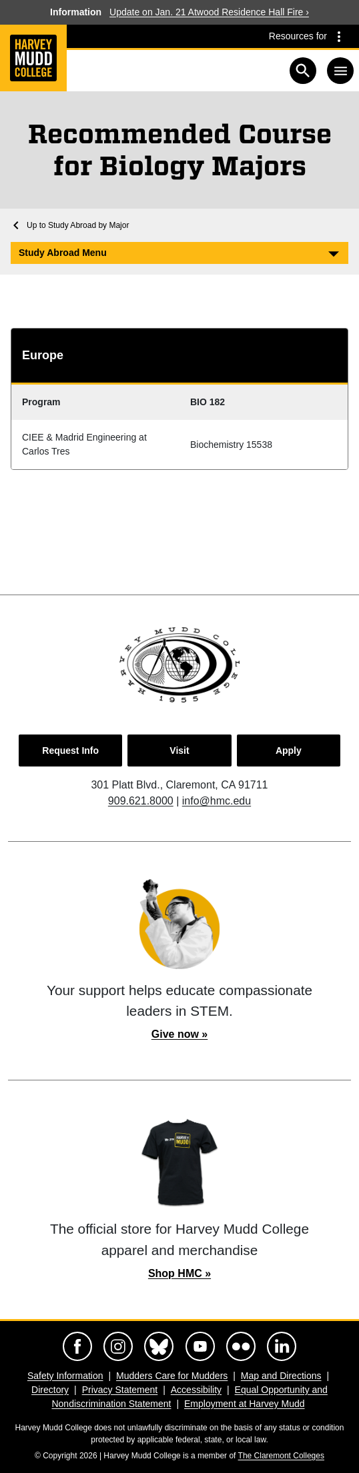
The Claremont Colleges (281, 1455)
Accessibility (196, 1389)
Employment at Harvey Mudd (244, 1403)
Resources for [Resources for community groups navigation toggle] (298, 36)
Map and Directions (281, 1375)
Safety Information (65, 1375)
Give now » (179, 1034)
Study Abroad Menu (63, 252)
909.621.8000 (140, 800)
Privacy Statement (120, 1389)
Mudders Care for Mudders (172, 1375)
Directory (50, 1389)
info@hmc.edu (216, 800)
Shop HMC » (179, 1273)
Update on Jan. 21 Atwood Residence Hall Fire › (209, 12)
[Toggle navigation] (340, 70)
